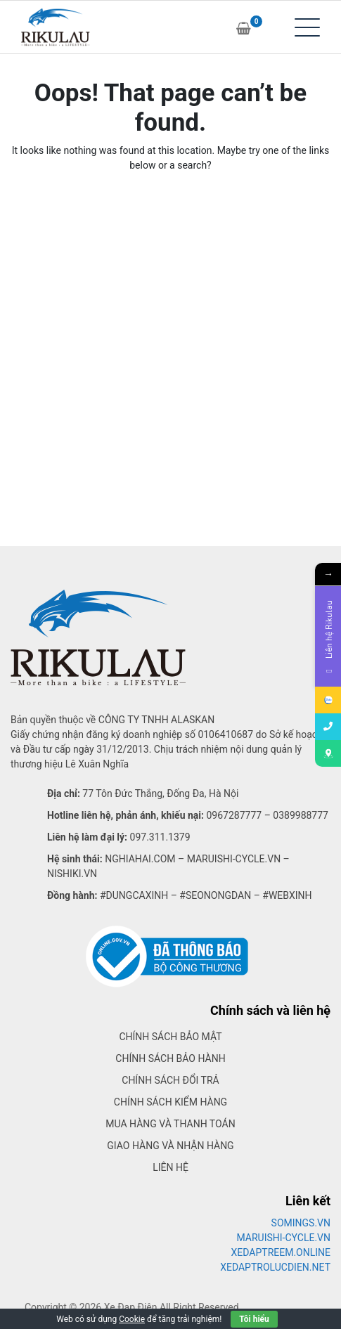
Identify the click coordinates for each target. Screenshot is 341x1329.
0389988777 (300, 815)
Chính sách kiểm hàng (170, 1102)
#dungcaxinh (134, 895)
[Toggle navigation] (307, 27)
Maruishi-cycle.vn (234, 858)
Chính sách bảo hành (170, 1058)
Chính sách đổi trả (170, 1080)
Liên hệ (170, 1167)
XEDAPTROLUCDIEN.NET (275, 1267)
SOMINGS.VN (300, 1222)
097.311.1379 (160, 837)
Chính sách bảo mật (170, 1036)
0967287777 (234, 815)
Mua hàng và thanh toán (170, 1123)
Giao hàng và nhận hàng (170, 1145)
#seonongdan (215, 895)
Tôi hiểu (254, 1319)
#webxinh (286, 895)
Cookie (132, 1319)
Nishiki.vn (72, 873)
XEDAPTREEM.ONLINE (280, 1252)
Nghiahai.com (140, 858)
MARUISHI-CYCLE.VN (284, 1237)
